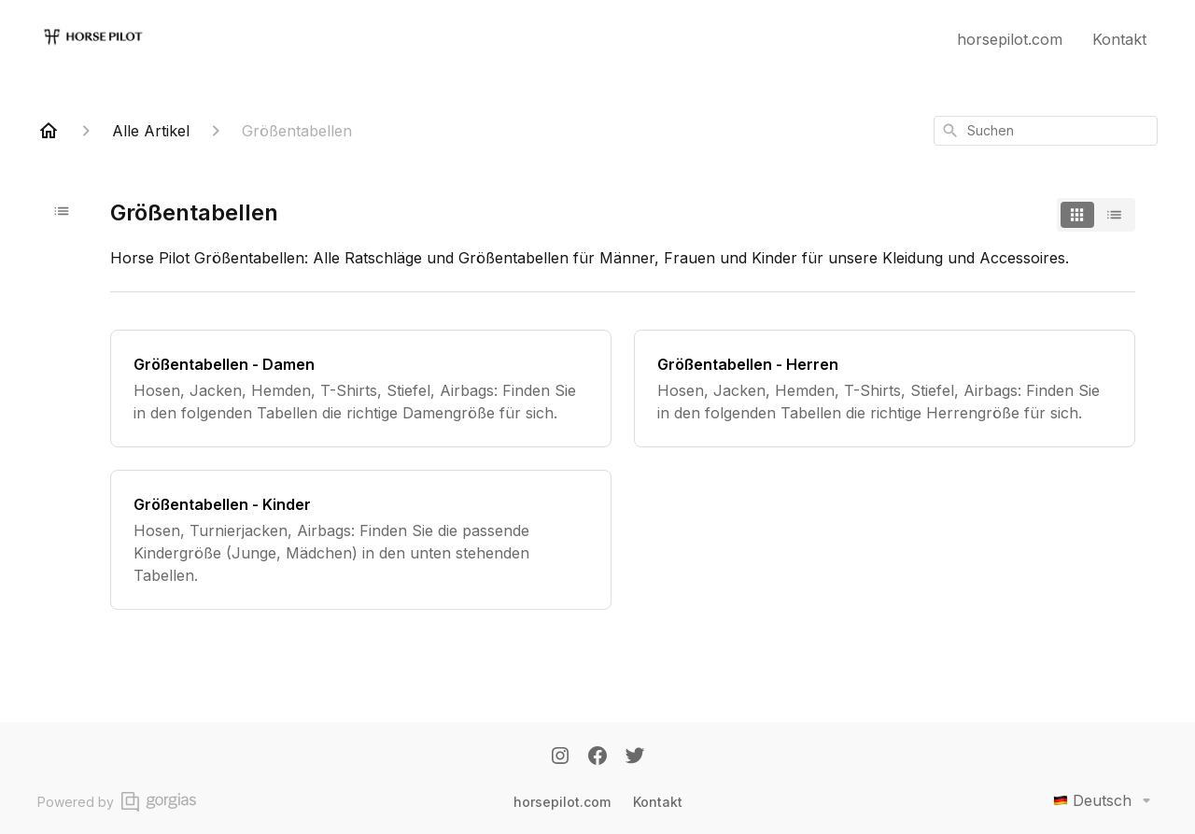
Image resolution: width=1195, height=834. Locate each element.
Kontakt (1119, 39)
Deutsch (1105, 800)
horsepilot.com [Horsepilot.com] (562, 802)
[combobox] (1046, 131)
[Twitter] (635, 757)
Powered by (116, 802)
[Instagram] (560, 757)
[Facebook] (597, 757)
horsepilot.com (1009, 39)
